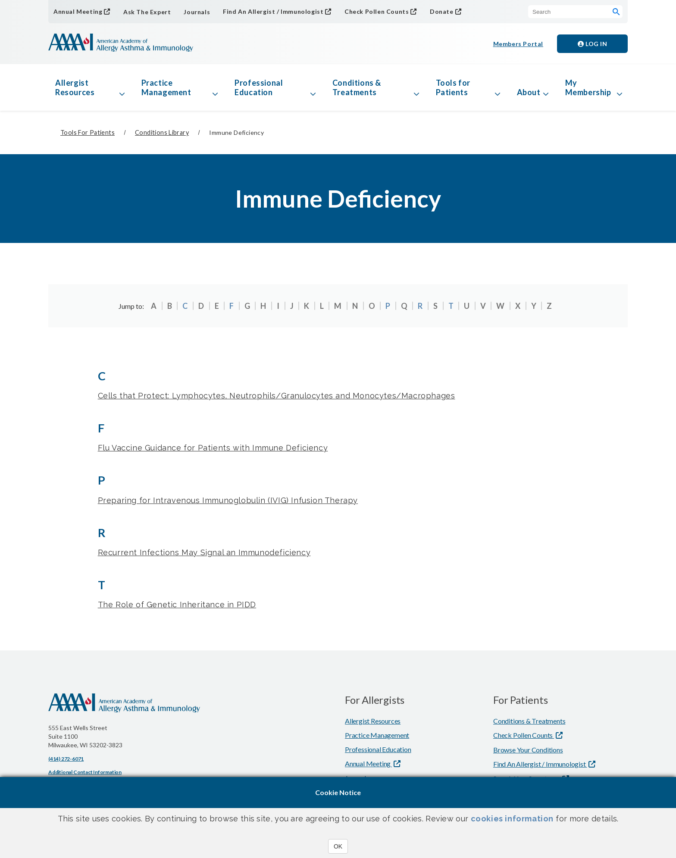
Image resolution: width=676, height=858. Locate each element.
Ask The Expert (147, 12)
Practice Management (166, 87)
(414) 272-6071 (66, 758)
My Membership (588, 87)
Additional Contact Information (85, 772)
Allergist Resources (74, 87)
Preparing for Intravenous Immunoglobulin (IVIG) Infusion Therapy (228, 500)
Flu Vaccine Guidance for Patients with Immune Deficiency (213, 447)
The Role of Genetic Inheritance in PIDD (177, 604)
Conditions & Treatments (356, 87)
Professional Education (259, 87)
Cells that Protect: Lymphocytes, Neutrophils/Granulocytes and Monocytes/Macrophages (276, 395)
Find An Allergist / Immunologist (273, 11)
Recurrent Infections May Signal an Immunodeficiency (204, 552)
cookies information (512, 818)
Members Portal (518, 43)
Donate (442, 11)
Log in (592, 43)
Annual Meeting (77, 11)
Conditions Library (162, 132)
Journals (197, 12)
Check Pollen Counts (376, 11)
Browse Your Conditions (528, 750)
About (529, 92)
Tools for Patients (453, 87)
